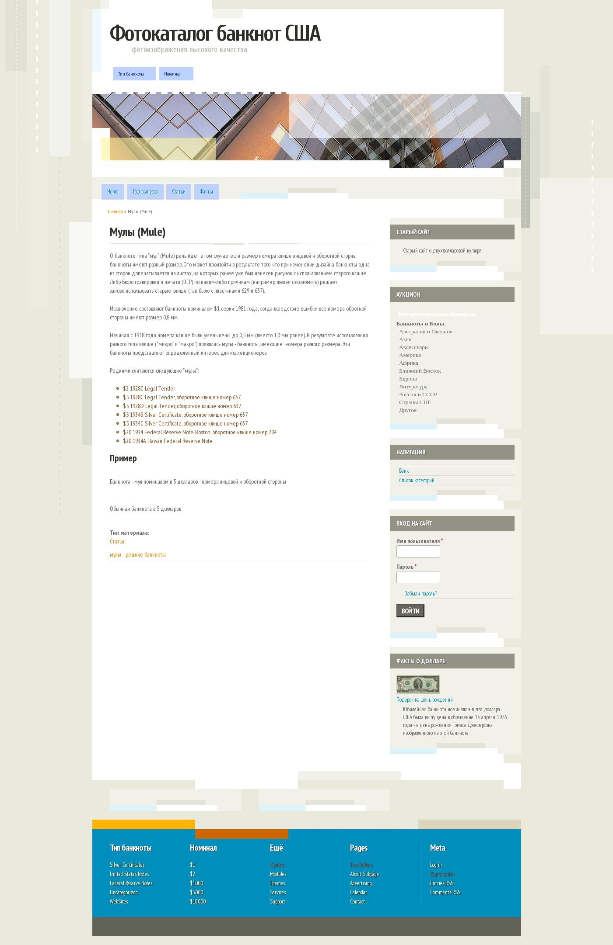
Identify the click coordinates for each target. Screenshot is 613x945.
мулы (115, 554)
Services (278, 892)
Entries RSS (441, 883)
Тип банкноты (132, 73)
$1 (192, 865)
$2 (192, 874)
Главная (115, 211)
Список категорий (416, 480)
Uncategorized (124, 892)
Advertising (361, 883)
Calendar (358, 892)
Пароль (406, 567)
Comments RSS (445, 892)
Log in (436, 865)
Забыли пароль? (421, 593)
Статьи (179, 191)
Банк (404, 470)
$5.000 (196, 892)
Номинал (173, 73)
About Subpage (364, 874)
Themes (277, 883)
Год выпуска (145, 191)
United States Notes (129, 874)
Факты (206, 191)
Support (277, 901)
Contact (357, 901)
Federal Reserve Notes (131, 883)
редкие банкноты (146, 554)
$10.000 (198, 901)
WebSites (119, 901)
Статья (117, 541)
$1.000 (196, 883)
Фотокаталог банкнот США (215, 33)
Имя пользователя (419, 541)
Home (113, 191)
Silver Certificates (127, 865)
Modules (278, 874)
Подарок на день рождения (424, 699)
